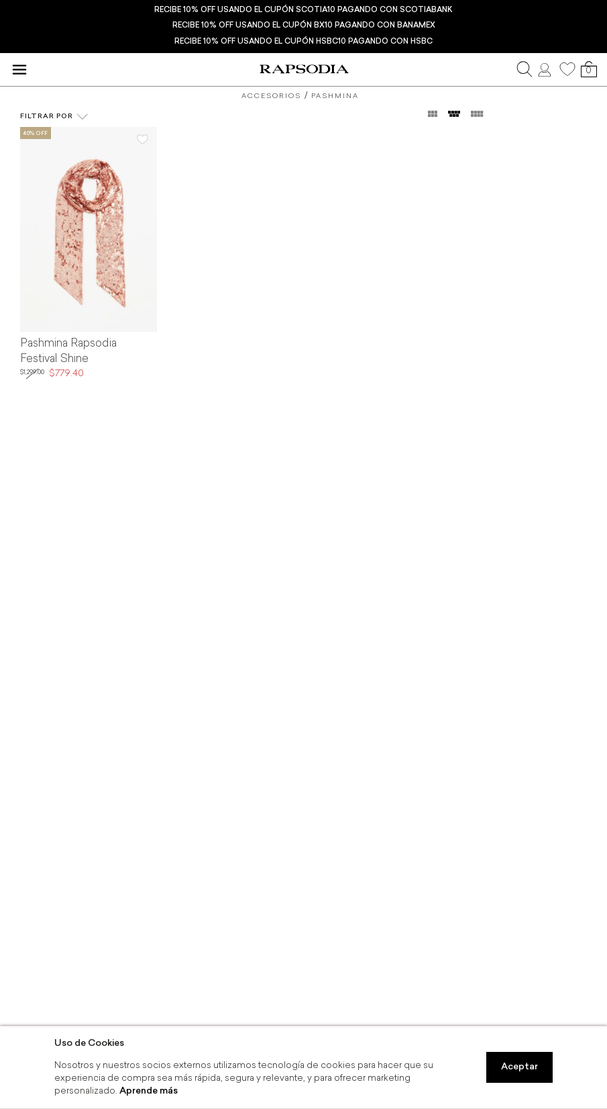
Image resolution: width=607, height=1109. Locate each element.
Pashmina (335, 96)
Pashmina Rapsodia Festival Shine (68, 352)
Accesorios (271, 96)
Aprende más (148, 1091)
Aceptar (519, 1067)
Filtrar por (54, 117)
